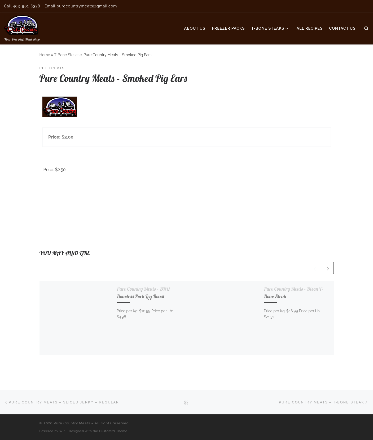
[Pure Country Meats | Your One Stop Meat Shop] (21, 24)
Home (45, 55)
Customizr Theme (113, 431)
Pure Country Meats (72, 423)
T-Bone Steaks (67, 55)
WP (62, 431)
